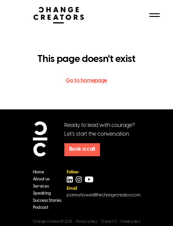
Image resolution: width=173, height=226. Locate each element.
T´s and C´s (109, 222)
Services (41, 186)
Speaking (42, 193)
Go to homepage (86, 81)
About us (41, 179)
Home (38, 172)
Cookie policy (130, 222)
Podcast (40, 207)
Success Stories (47, 201)
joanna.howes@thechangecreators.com (103, 195)
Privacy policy (86, 222)
